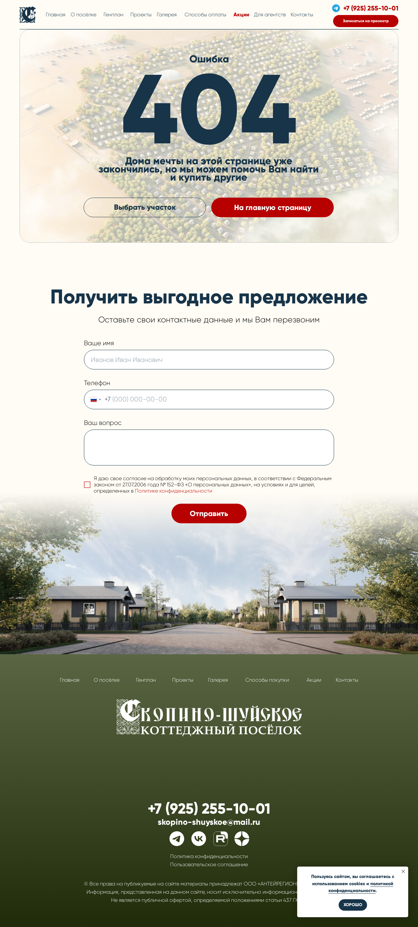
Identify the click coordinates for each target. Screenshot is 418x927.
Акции (241, 14)
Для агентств (270, 14)
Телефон (97, 383)
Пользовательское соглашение (209, 864)
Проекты (141, 14)
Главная (55, 14)
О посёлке (83, 14)
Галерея (167, 14)
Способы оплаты (205, 14)
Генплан (113, 14)
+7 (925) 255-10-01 (370, 8)
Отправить (209, 513)
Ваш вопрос (102, 423)
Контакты (302, 14)
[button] (365, 21)
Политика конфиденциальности (209, 856)
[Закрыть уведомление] (403, 871)
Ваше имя (99, 343)
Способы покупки (267, 680)
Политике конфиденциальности (173, 491)
